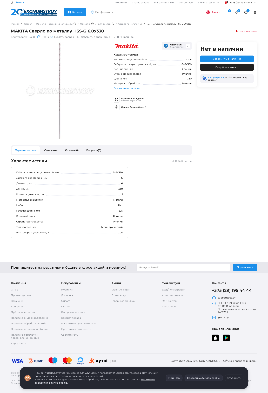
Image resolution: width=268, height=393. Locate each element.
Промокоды (118, 295)
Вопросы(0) (93, 150)
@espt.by (220, 317)
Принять (174, 378)
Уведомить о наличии (227, 58)
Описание (50, 150)
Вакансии (17, 300)
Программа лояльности (76, 329)
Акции (213, 12)
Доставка (67, 295)
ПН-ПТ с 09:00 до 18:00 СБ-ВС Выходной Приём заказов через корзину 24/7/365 (234, 307)
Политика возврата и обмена (29, 329)
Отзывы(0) (72, 150)
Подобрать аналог (227, 67)
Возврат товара (71, 317)
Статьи (65, 306)
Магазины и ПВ (164, 2)
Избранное (169, 306)
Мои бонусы (169, 300)
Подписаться (245, 267)
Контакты (17, 306)
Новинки (121, 2)
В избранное (123, 36)
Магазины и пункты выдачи (78, 323)
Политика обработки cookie (28, 323)
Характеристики (26, 150)
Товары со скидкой (123, 300)
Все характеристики (127, 88)
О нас (14, 289)
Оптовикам (186, 2)
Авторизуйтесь (216, 77)
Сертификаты (69, 334)
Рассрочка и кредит (73, 312)
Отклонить (234, 378)
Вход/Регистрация (173, 289)
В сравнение (182, 160)
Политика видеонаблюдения (29, 317)
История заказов (172, 295)
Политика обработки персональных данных (25, 336)
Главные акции (120, 289)
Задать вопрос (65, 36)
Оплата (65, 300)
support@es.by (224, 298)
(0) (51, 36)
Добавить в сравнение (93, 36)
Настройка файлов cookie (203, 378)
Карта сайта (18, 343)
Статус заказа (140, 2)
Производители (21, 295)
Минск (20, 2)
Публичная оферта (23, 312)
